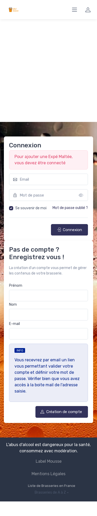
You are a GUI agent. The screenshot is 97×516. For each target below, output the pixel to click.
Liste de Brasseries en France (51, 486)
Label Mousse (49, 461)
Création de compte (61, 411)
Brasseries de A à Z (50, 492)
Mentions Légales (48, 473)
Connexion (69, 229)
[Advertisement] (48, 70)
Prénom (15, 285)
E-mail (14, 324)
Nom (13, 304)
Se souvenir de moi (31, 208)
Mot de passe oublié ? (70, 208)
